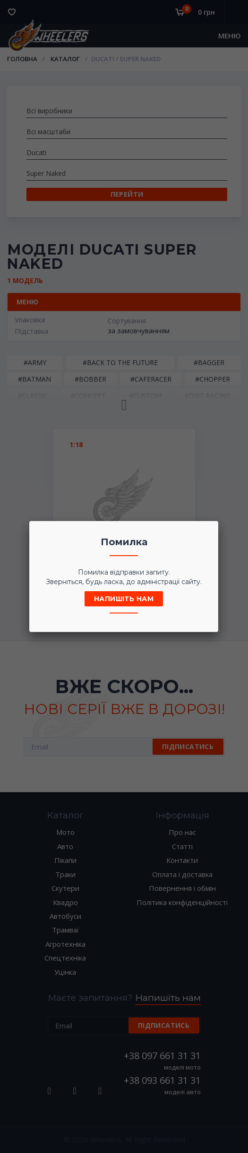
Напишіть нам (124, 599)
